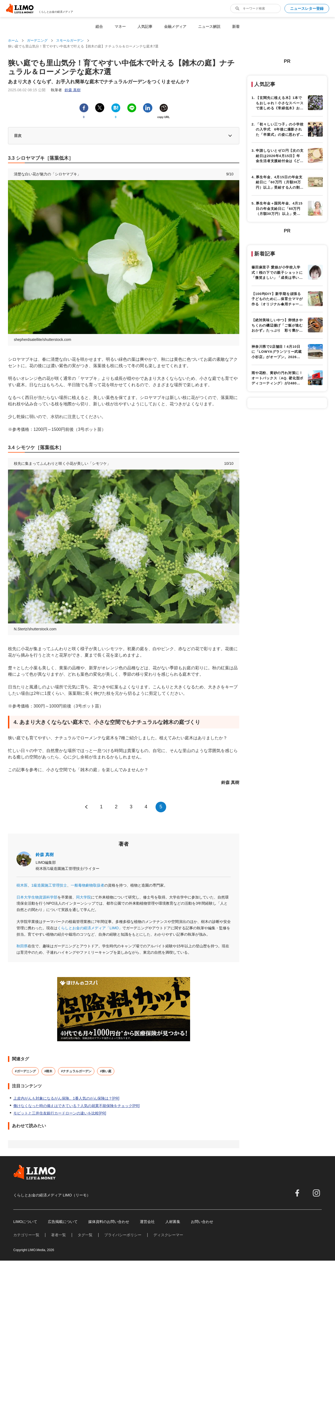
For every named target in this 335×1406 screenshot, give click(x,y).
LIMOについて (25, 1222)
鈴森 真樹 (45, 854)
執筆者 (66, 90)
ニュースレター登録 (307, 8)
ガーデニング (37, 40)
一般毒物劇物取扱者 (87, 885)
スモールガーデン (70, 40)
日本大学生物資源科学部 (36, 897)
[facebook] (297, 1193)
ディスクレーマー (168, 1235)
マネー (120, 26)
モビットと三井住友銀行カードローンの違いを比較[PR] (59, 1113)
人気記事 (144, 26)
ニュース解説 (209, 26)
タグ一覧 (85, 1235)
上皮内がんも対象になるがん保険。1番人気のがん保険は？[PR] (66, 1098)
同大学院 (83, 897)
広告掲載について (63, 1222)
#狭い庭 (105, 1071)
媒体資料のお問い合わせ (108, 1222)
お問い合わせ (202, 1222)
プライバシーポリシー (122, 1235)
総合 (99, 26)
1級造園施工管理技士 (49, 885)
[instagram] (316, 1193)
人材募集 (172, 1222)
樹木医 (22, 885)
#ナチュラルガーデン (76, 1071)
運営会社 (147, 1222)
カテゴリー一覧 (26, 1235)
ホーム (13, 40)
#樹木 (48, 1071)
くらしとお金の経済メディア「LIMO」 (89, 928)
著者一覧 (58, 1235)
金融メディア (175, 26)
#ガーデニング (25, 1071)
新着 (236, 26)
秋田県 (22, 946)
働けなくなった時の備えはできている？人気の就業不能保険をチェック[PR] (76, 1106)
